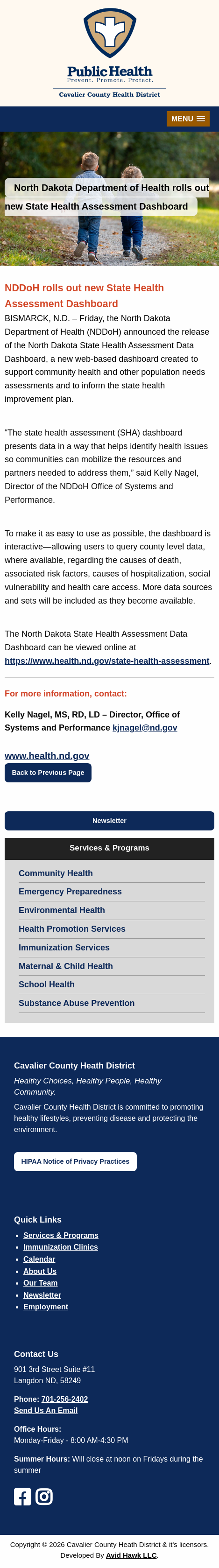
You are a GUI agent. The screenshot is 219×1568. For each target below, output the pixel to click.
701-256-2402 (65, 1399)
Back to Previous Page (48, 772)
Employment (45, 1307)
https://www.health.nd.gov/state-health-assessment (107, 661)
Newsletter (109, 820)
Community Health (56, 873)
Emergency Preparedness (70, 891)
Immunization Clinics (60, 1247)
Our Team (40, 1283)
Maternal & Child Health (66, 966)
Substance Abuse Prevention (76, 1003)
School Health (47, 984)
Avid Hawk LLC (131, 1555)
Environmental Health (62, 910)
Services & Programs (61, 1235)
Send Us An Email (46, 1410)
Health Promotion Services (72, 929)
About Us (40, 1271)
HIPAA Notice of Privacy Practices (75, 1161)
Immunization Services (64, 947)
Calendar (39, 1259)
